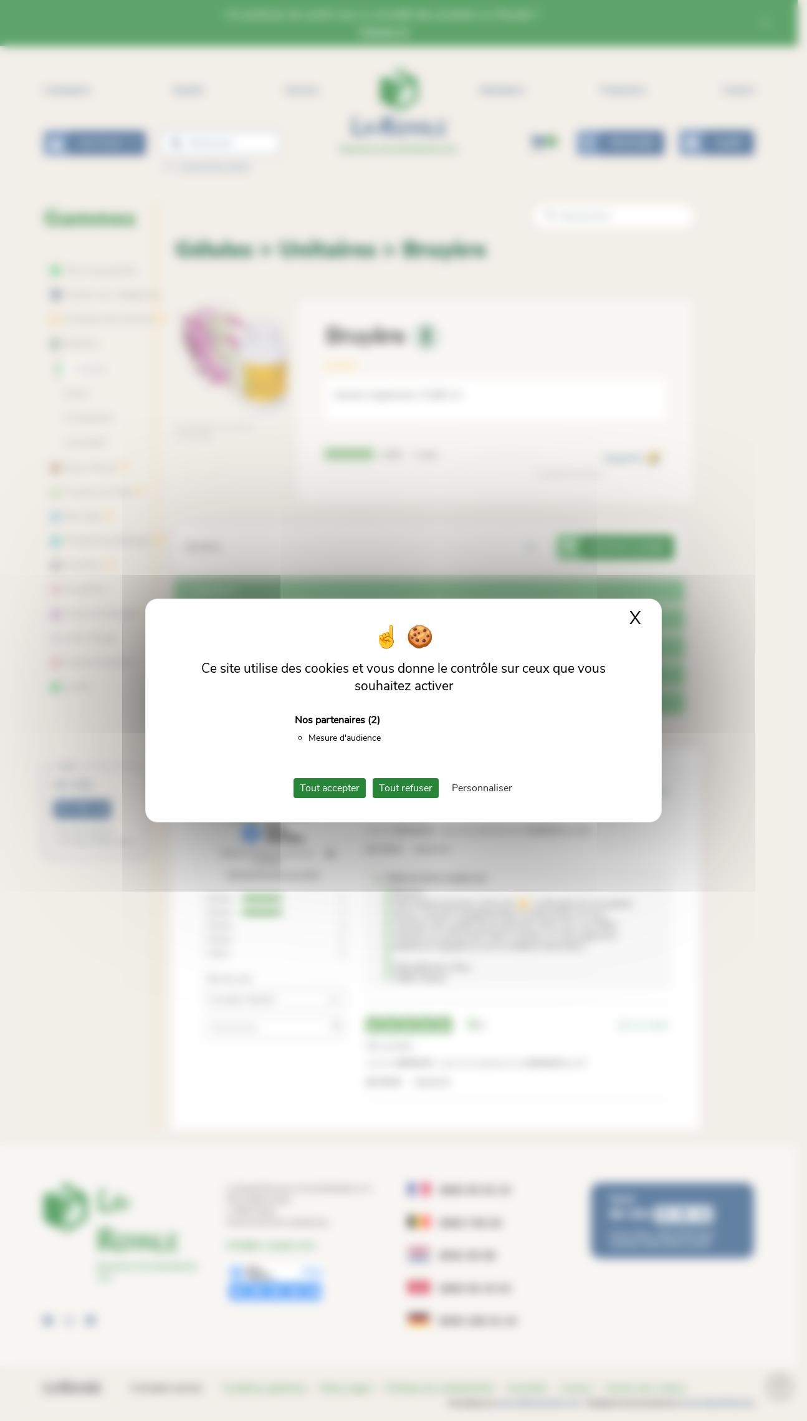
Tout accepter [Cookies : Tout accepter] (330, 788)
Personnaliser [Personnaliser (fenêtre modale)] (482, 788)
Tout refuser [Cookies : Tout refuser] (405, 788)
